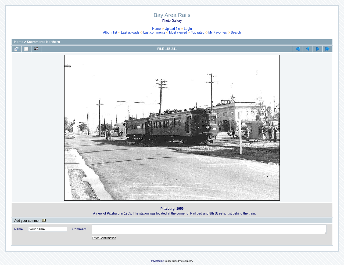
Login (188, 29)
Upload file (172, 29)
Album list (110, 32)
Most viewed (178, 32)
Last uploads (130, 32)
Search (236, 32)
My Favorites (217, 32)
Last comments (154, 32)
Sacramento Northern (43, 42)
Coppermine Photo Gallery (178, 261)
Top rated (197, 32)
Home (156, 29)
